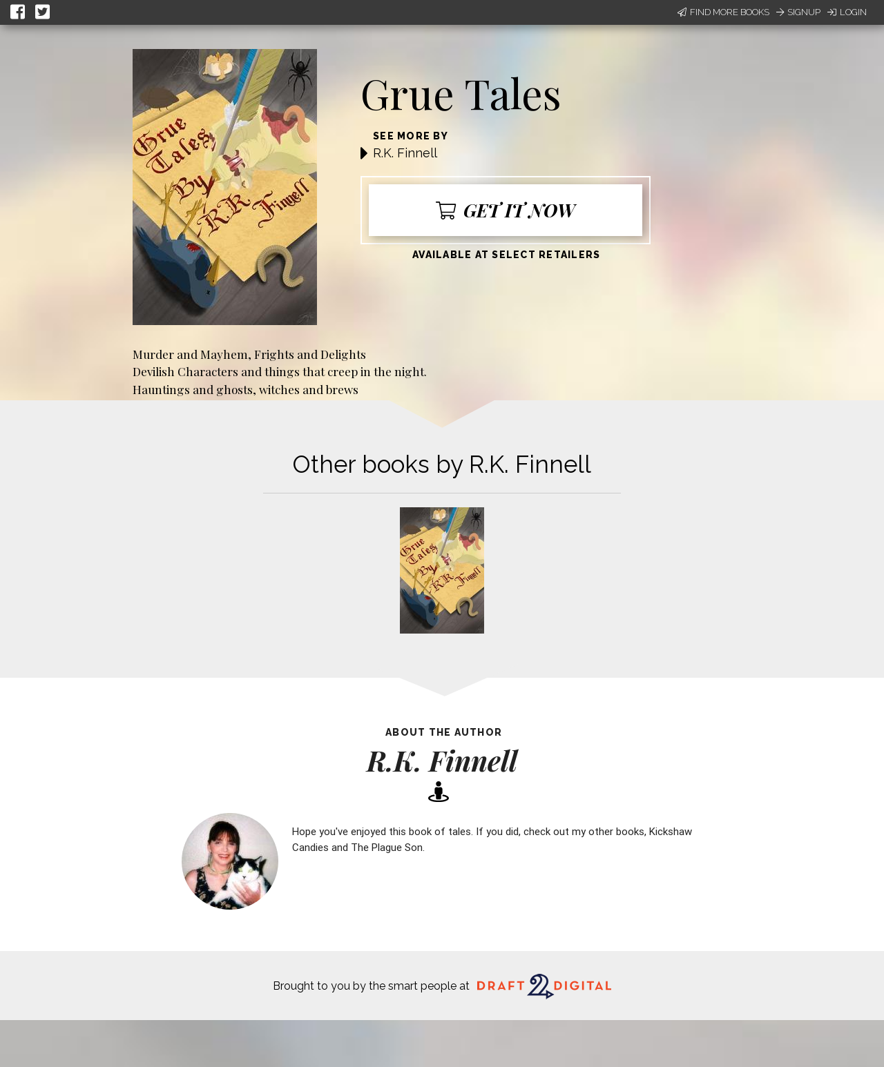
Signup (798, 12)
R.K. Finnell (405, 153)
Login (847, 12)
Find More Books (723, 12)
